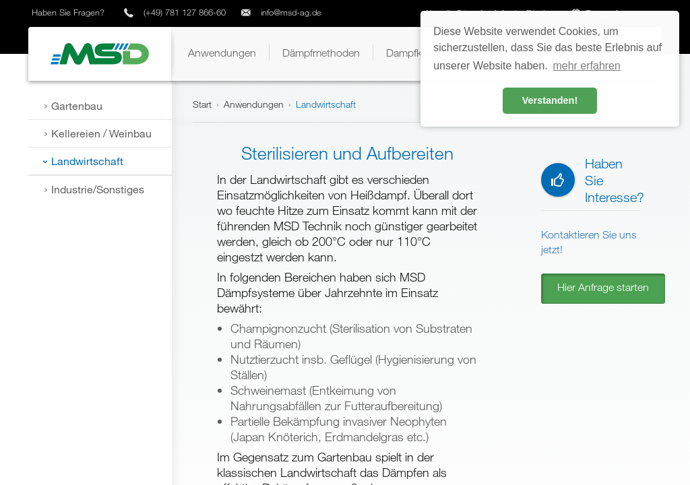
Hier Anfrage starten (603, 287)
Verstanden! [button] (549, 100)
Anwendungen (254, 104)
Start (202, 104)
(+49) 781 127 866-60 (185, 12)
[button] (222, 52)
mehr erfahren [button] (587, 65)
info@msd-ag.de (291, 12)
